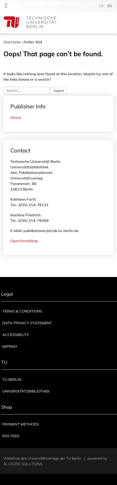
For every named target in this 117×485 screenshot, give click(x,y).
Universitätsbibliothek (26, 391)
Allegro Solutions (22, 463)
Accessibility (15, 334)
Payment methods (20, 424)
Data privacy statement (27, 323)
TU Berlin (11, 379)
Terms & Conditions (22, 311)
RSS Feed (10, 436)
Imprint (9, 346)
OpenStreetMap (24, 240)
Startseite (12, 42)
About (15, 117)
